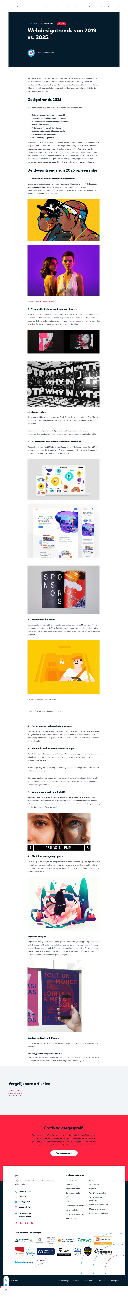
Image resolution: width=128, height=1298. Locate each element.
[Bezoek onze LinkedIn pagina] (21, 1223)
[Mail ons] (6, 1285)
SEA (67, 1201)
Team (73, 6)
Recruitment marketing (98, 1213)
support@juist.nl (25, 1207)
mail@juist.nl (24, 1202)
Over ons (64, 6)
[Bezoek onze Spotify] (32, 1223)
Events (97, 6)
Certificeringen (64, 1280)
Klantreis (69, 1184)
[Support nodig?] (6, 1290)
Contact (115, 6)
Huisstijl (92, 1189)
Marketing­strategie (74, 1189)
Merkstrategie (71, 1180)
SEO (67, 1197)
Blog (106, 6)
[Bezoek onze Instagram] (26, 1223)
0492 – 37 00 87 (25, 1191)
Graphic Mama (48, 302)
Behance (36, 302)
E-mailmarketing (73, 1210)
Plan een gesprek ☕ (64, 1153)
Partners (76, 1280)
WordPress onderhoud (98, 1205)
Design (92, 1180)
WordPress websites (97, 1193)
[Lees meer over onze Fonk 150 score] (6, 1270)
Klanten (53, 6)
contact (67, 1057)
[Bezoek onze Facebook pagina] (16, 1223)
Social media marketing (76, 1206)
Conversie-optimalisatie (76, 1214)
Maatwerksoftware (97, 1209)
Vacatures (84, 6)
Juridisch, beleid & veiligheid (108, 1280)
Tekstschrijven (71, 1218)
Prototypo (42, 431)
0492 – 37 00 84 (25, 1196)
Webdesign (94, 1184)
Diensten (42, 6)
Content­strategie (73, 1193)
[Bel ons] (6, 1280)
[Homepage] (14, 6)
